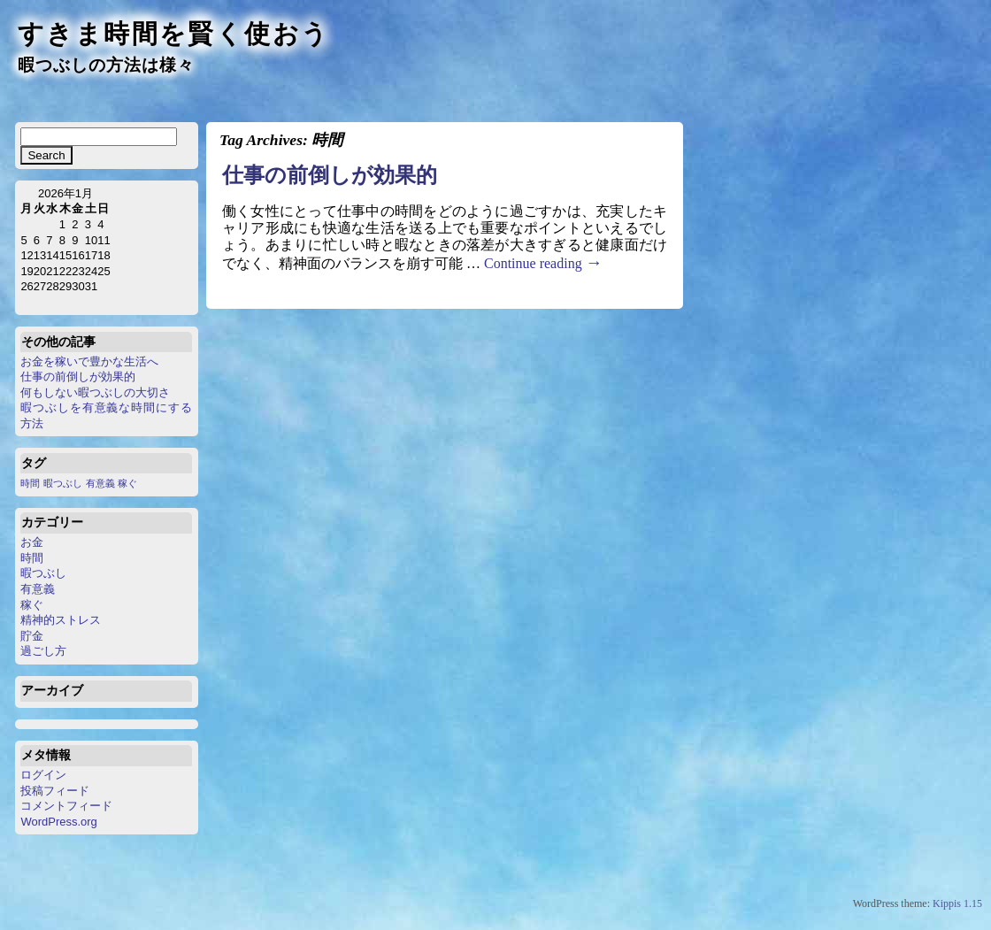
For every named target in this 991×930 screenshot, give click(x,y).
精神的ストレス (60, 619)
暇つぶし (43, 573)
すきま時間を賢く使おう (173, 33)
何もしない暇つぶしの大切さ (95, 392)
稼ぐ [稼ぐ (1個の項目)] (127, 483)
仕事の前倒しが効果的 (77, 376)
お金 (31, 542)
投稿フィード (54, 790)
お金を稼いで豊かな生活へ (89, 361)
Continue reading (543, 263)
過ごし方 (43, 650)
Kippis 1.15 (957, 903)
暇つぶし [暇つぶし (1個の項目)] (62, 483)
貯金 (31, 635)
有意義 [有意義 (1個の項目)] (100, 483)
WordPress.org (58, 821)
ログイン (43, 774)
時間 (31, 558)
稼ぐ (31, 604)
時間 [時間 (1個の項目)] (30, 483)
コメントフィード (66, 805)
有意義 (37, 589)
